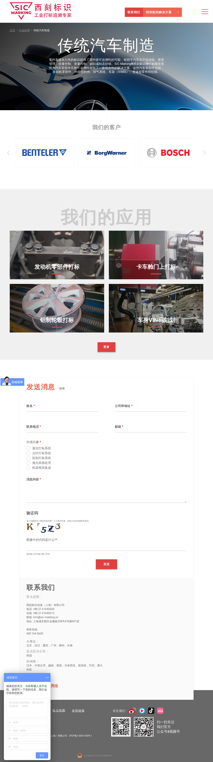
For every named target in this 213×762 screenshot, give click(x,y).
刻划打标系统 (41, 458)
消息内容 (33, 479)
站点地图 (59, 710)
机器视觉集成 (41, 468)
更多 (106, 346)
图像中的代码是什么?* (41, 540)
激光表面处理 (41, 463)
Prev (8, 153)
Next (205, 153)
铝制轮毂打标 (56, 320)
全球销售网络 (47, 686)
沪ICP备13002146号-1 (80, 735)
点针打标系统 (41, 453)
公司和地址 (124, 406)
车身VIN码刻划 (156, 320)
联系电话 (33, 427)
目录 (205, 11)
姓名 (30, 406)
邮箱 (119, 427)
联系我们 (133, 12)
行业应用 (26, 30)
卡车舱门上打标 (156, 266)
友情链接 (78, 710)
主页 (14, 30)
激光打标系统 (41, 448)
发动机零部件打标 (57, 266)
